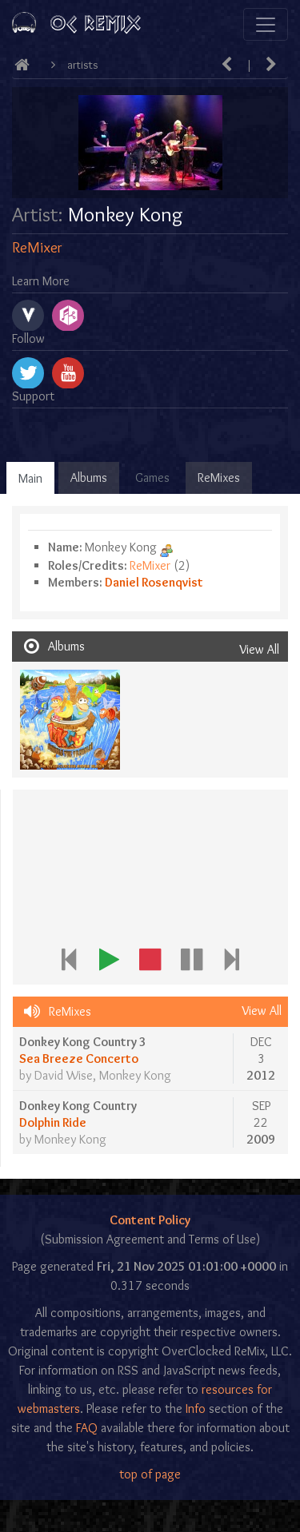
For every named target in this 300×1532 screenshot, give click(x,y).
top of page (150, 1474)
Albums (88, 477)
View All (259, 649)
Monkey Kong (135, 1075)
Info (196, 1408)
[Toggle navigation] (265, 24)
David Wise (63, 1075)
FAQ (87, 1427)
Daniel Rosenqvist (154, 582)
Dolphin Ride (52, 1122)
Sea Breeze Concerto (78, 1058)
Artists (82, 65)
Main (30, 478)
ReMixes (219, 477)
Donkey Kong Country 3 (82, 1041)
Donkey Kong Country (78, 1105)
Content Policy (150, 1220)
